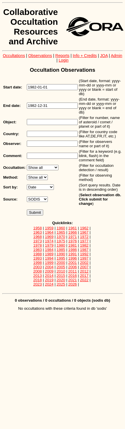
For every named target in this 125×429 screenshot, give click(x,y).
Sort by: (10, 187)
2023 (37, 284)
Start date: (12, 87)
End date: (12, 105)
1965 (61, 232)
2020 (61, 280)
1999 (49, 262)
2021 (72, 280)
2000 (61, 262)
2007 (84, 267)
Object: (9, 122)
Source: (10, 199)
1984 (49, 249)
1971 (72, 237)
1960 (61, 228)
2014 (49, 275)
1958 (37, 228)
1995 (61, 258)
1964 (49, 232)
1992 (84, 254)
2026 (72, 284)
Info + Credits (85, 55)
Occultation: (14, 167)
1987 (84, 249)
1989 (49, 254)
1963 (37, 232)
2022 (84, 280)
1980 (61, 245)
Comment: (12, 156)
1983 (37, 249)
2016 (72, 275)
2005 (61, 267)
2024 (49, 284)
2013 (37, 275)
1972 (84, 237)
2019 (49, 280)
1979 (49, 245)
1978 (37, 245)
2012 (84, 271)
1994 (49, 258)
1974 (49, 241)
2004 (49, 267)
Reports (62, 55)
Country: (11, 134)
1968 (37, 237)
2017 (84, 275)
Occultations (14, 55)
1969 (49, 237)
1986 (72, 249)
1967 (84, 232)
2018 (37, 280)
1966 (72, 232)
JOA (104, 55)
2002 (84, 262)
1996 (72, 258)
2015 (61, 275)
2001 (72, 262)
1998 (37, 262)
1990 (61, 254)
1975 (61, 241)
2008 (37, 271)
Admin (116, 55)
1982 (84, 245)
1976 (72, 241)
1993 (37, 258)
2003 (37, 267)
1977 (84, 241)
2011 (72, 271)
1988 (37, 254)
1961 (72, 228)
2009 (49, 271)
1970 (61, 237)
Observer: (12, 143)
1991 (72, 254)
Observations (40, 55)
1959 (49, 228)
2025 (61, 284)
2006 (72, 267)
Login (64, 60)
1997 (84, 258)
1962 (84, 228)
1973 (37, 241)
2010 (61, 271)
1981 (72, 245)
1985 (61, 249)
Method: (10, 177)
